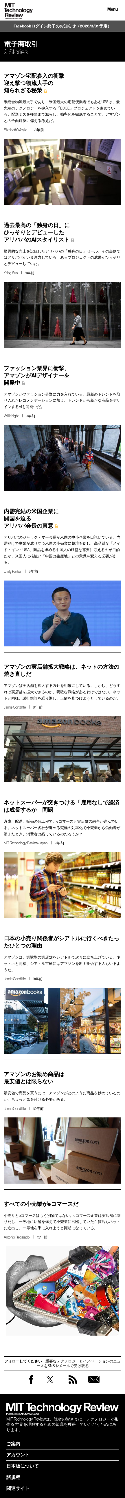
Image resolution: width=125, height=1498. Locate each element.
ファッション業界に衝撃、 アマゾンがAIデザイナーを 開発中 (37, 375)
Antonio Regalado (17, 1237)
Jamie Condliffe (15, 707)
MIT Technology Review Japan (25, 843)
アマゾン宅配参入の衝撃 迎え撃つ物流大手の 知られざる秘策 (34, 83)
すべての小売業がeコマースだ (41, 1204)
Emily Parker (12, 571)
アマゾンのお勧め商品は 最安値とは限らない (34, 1078)
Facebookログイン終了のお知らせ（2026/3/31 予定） (62, 26)
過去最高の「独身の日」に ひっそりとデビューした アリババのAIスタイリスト (37, 232)
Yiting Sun (11, 273)
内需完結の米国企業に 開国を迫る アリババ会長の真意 (31, 518)
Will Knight (11, 416)
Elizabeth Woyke (15, 130)
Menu (112, 9)
